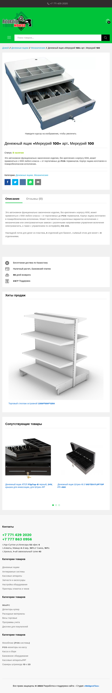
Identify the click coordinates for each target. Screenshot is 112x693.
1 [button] (53, 505)
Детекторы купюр (10, 609)
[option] (30, 464)
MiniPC (6, 605)
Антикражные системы (13, 571)
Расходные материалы (13, 614)
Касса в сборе (9, 651)
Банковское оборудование (15, 656)
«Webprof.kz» (91, 686)
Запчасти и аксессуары (13, 580)
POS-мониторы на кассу (14, 647)
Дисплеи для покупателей (15, 626)
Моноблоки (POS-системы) (16, 643)
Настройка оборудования (14, 584)
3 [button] (59, 505)
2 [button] (56, 505)
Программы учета (11, 622)
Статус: (8, 153)
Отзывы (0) (34, 198)
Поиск (105, 38)
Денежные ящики (24, 175)
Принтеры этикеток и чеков (15, 589)
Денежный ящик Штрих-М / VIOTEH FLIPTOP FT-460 (81, 485)
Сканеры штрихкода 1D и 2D (16, 664)
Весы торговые (9, 618)
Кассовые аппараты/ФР (14, 660)
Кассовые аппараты (12, 576)
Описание (12, 198)
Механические (41, 175)
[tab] (13, 200)
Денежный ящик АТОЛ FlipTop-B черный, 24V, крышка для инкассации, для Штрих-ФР (28, 485)
